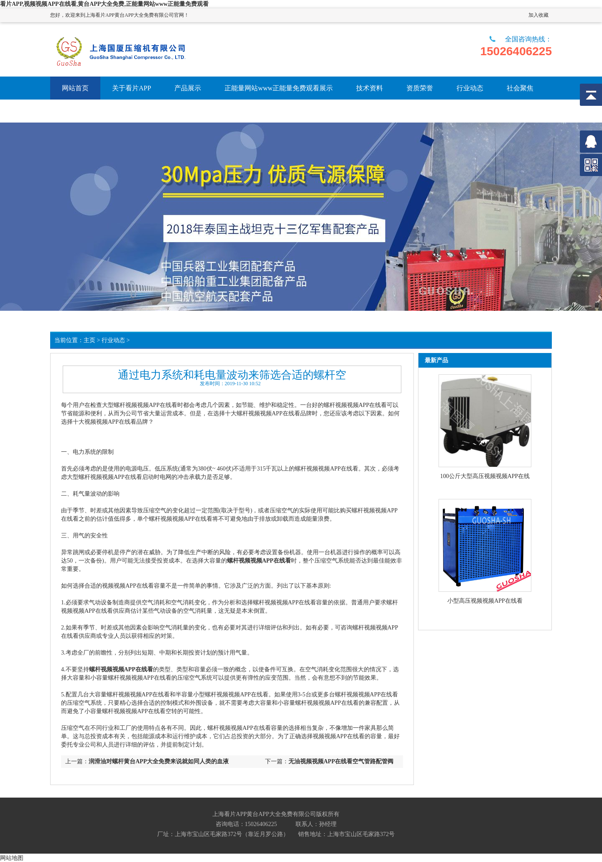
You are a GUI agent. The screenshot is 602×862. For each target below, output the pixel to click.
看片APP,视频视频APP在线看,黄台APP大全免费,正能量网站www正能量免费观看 (104, 4)
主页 (89, 340)
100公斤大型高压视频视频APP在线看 (485, 477)
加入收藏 (538, 15)
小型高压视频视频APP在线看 (485, 601)
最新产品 (436, 360)
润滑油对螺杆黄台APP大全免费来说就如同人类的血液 (159, 761)
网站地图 (11, 857)
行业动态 (113, 340)
